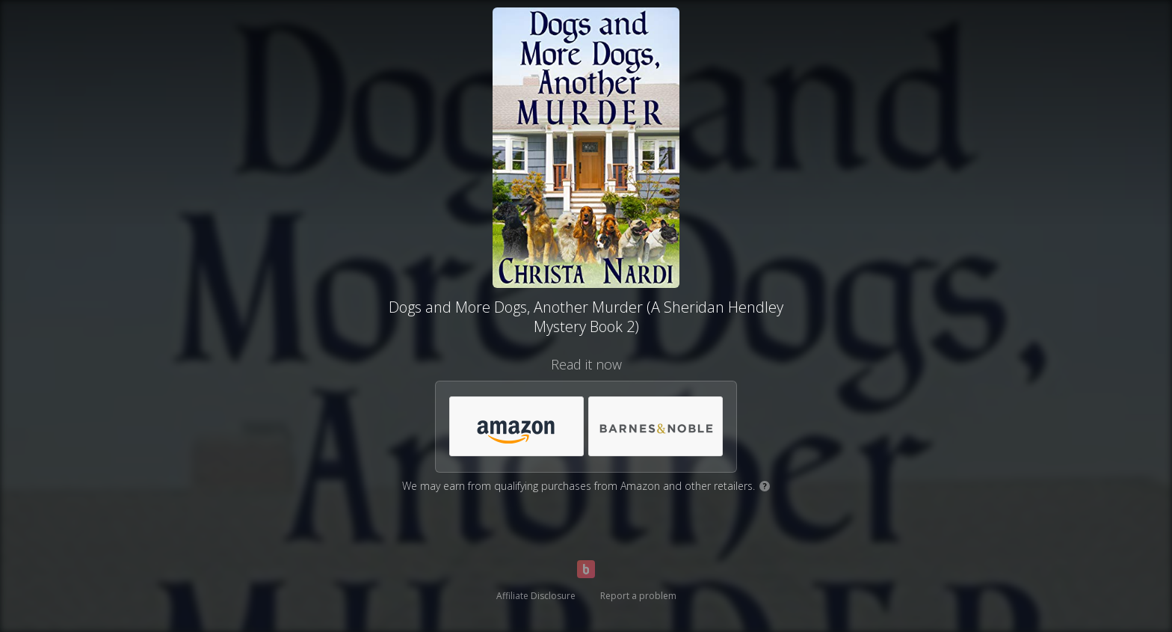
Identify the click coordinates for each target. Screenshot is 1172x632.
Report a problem (638, 595)
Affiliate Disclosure (536, 595)
